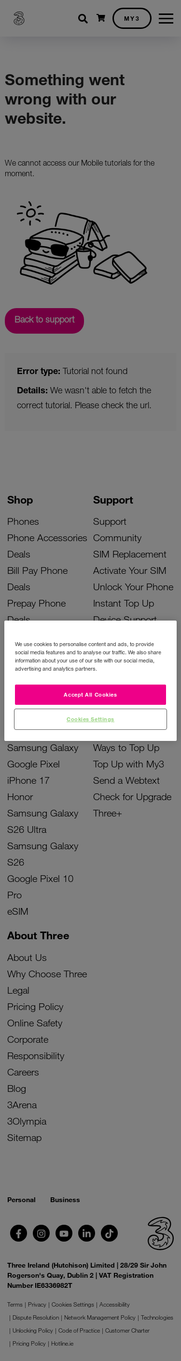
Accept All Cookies (90, 694)
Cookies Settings (90, 718)
